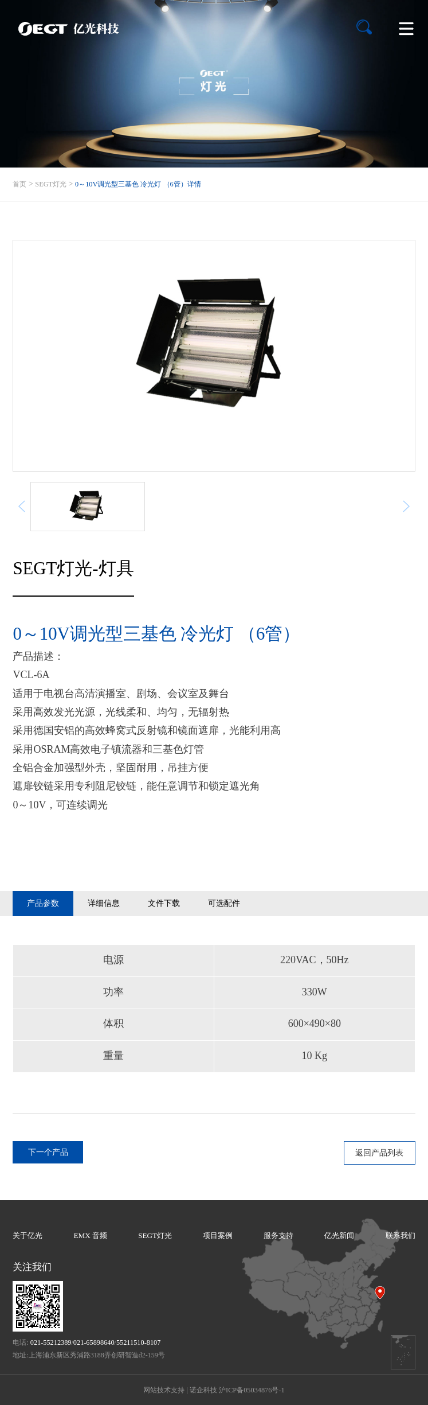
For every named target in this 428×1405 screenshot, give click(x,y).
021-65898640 (94, 1342)
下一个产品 (48, 1152)
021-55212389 (51, 1342)
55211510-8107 (138, 1342)
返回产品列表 (379, 1152)
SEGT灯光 (50, 184)
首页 (19, 184)
